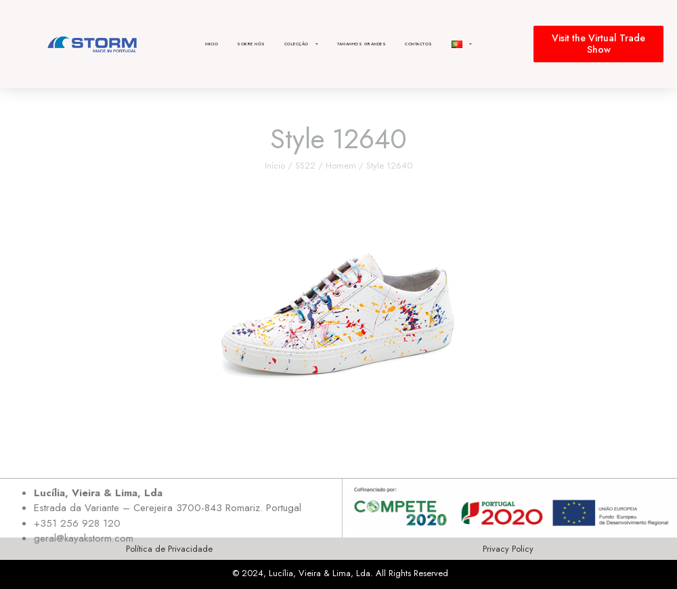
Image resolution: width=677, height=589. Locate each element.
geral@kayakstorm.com (83, 538)
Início (275, 165)
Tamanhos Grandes (361, 44)
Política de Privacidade (169, 548)
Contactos (419, 44)
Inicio (211, 44)
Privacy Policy (508, 548)
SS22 (305, 165)
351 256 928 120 (80, 523)
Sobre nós (251, 44)
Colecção (301, 44)
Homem (341, 165)
